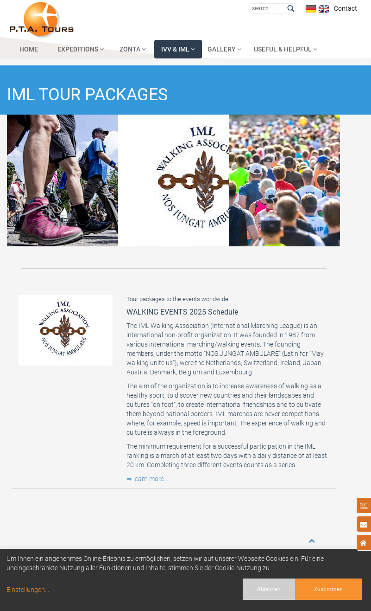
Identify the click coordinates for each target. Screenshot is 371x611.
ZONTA (132, 49)
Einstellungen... (27, 589)
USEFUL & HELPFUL (285, 49)
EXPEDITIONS (80, 49)
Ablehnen (269, 589)
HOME (28, 49)
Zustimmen (328, 589)
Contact (344, 8)
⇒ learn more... (147, 478)
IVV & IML (178, 49)
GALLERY (224, 49)
